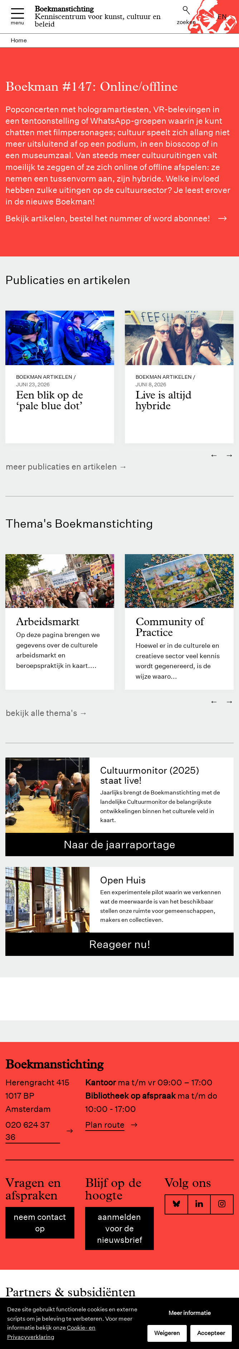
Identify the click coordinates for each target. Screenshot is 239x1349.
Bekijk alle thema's (41, 713)
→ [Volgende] (229, 455)
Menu (17, 16)
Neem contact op (40, 1222)
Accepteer (211, 1333)
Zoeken (186, 15)
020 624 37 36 (27, 1131)
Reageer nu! (119, 944)
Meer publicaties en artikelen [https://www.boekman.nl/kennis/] (61, 466)
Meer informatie (190, 1313)
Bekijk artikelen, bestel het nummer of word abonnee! (116, 218)
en (222, 16)
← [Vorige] (214, 455)
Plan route (105, 1124)
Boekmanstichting (64, 9)
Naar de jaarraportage (119, 845)
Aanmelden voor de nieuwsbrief (119, 1228)
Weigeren (167, 1333)
